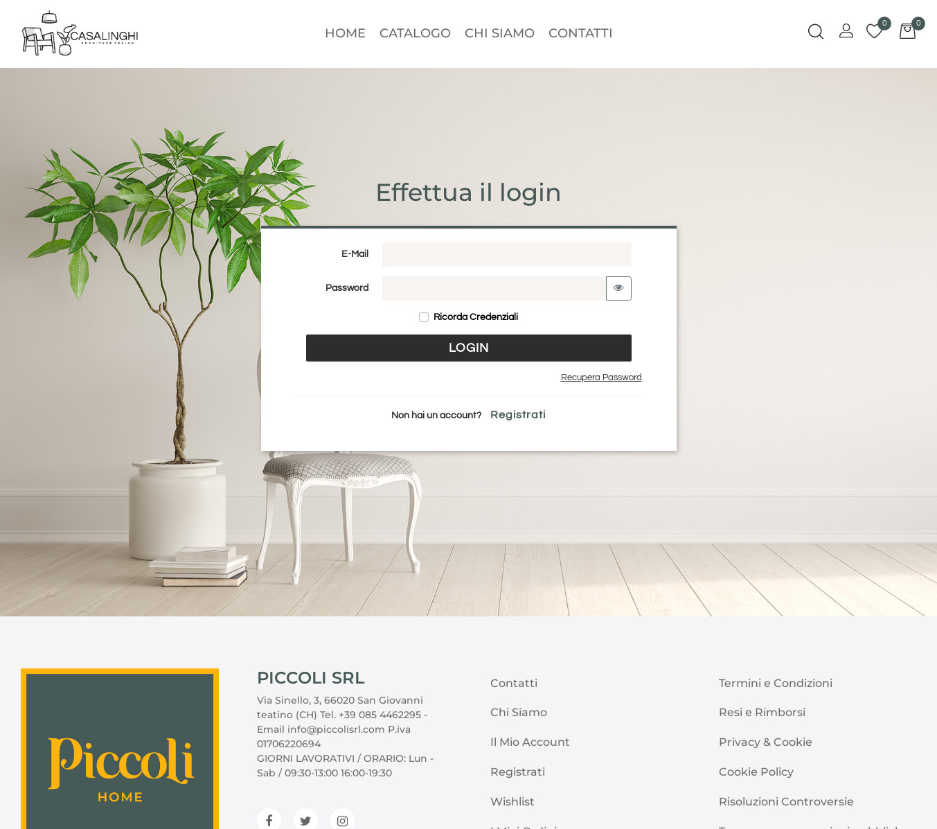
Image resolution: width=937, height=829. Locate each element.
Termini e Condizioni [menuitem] (775, 683)
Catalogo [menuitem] (415, 33)
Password (346, 288)
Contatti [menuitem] (580, 33)
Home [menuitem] (345, 33)
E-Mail (354, 254)
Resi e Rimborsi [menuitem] (762, 712)
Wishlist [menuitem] (512, 801)
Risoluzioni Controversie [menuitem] (786, 801)
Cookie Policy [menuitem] (756, 771)
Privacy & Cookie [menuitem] (765, 742)
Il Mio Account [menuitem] (530, 742)
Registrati (518, 414)
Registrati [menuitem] (517, 771)
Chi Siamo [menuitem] (500, 33)
